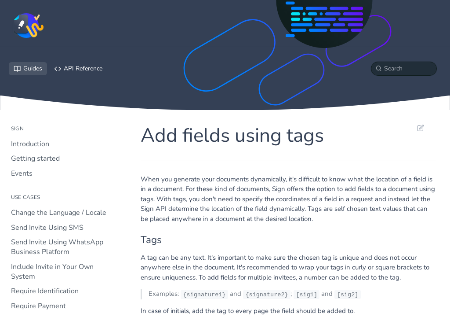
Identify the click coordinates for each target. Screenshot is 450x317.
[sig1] (306, 294)
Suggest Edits (420, 127)
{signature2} (266, 294)
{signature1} (204, 294)
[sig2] (348, 294)
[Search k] (404, 69)
